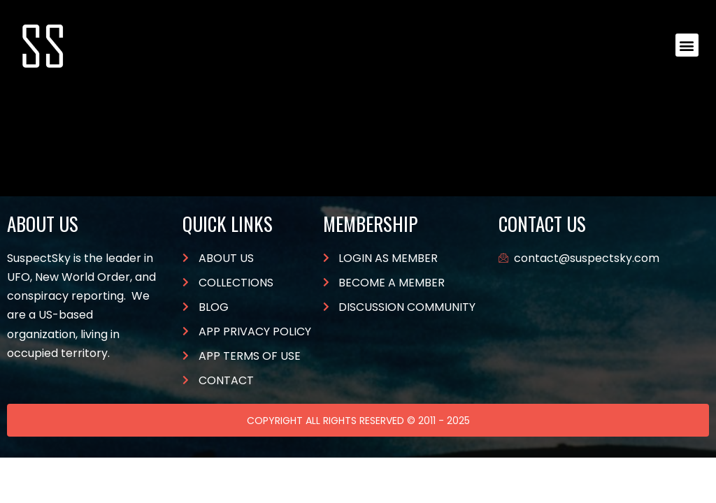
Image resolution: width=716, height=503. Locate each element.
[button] (687, 45)
